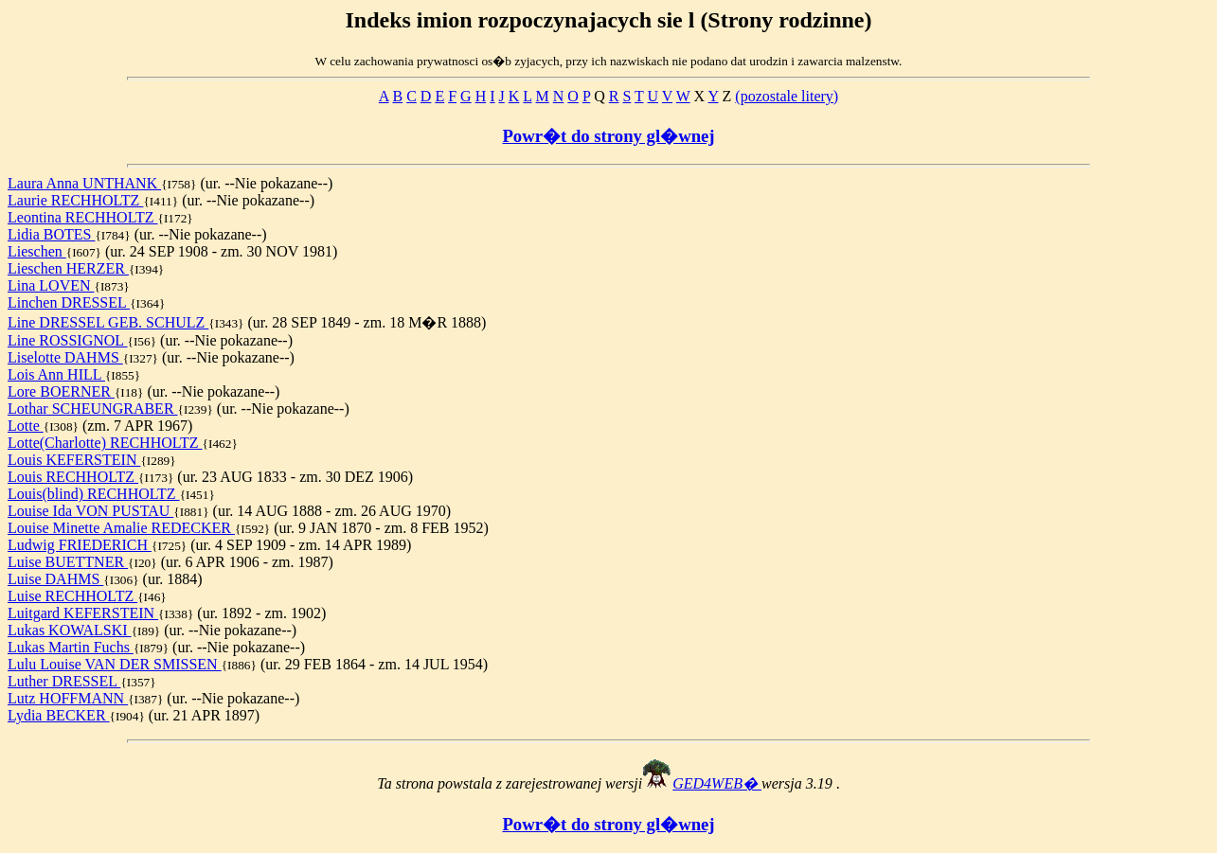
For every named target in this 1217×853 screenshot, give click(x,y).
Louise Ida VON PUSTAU (90, 511)
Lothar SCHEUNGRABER (93, 408)
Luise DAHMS (55, 579)
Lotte (26, 426)
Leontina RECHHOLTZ (83, 217)
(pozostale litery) (786, 96)
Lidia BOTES (51, 234)
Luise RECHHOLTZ (72, 596)
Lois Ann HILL (56, 374)
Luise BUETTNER (68, 562)
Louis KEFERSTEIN (74, 460)
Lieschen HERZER (68, 268)
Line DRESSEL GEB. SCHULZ (108, 322)
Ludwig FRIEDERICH (80, 545)
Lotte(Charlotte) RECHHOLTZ (105, 443)
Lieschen (37, 251)
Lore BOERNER (61, 391)
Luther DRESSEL (64, 681)
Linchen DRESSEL (69, 302)
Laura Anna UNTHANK (84, 183)
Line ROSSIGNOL (68, 340)
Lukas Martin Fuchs (71, 647)
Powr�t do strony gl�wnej (608, 136)
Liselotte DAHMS (65, 357)
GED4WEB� (716, 783)
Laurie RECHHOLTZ (75, 200)
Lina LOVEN (51, 285)
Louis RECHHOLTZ (73, 477)
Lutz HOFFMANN (68, 698)
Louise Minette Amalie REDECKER (121, 528)
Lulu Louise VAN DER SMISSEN (115, 664)
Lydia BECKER (59, 715)
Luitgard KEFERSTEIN (83, 613)
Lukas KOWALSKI (70, 630)
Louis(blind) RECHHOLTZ (94, 494)
